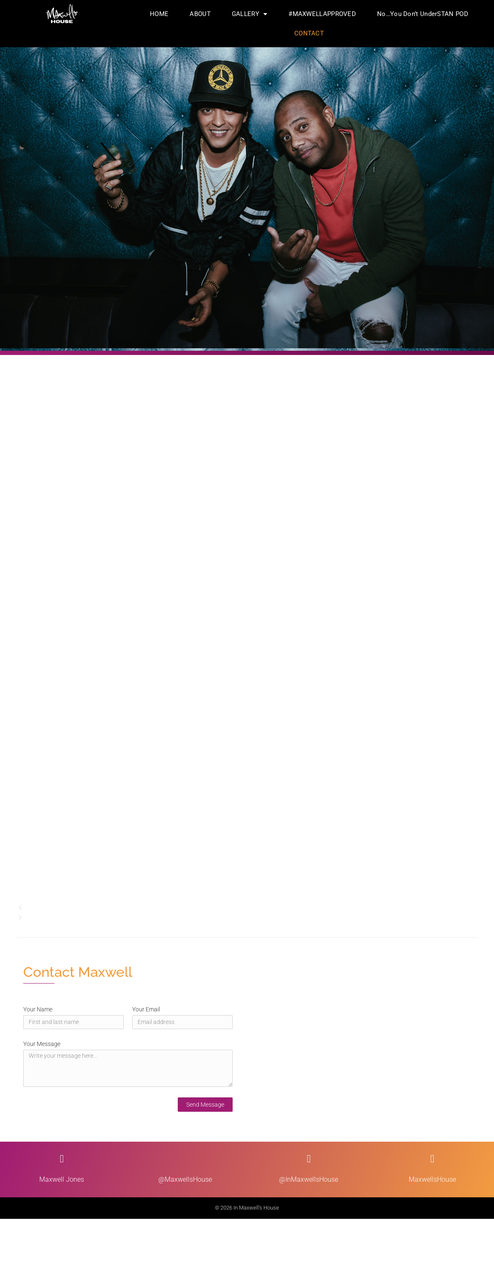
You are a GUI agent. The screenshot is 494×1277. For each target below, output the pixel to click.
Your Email (146, 1009)
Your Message (41, 1043)
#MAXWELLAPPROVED (322, 14)
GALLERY (249, 14)
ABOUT (200, 14)
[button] (247, 907)
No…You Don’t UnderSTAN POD (422, 14)
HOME (159, 14)
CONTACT (309, 33)
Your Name (37, 1009)
